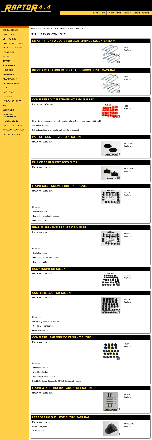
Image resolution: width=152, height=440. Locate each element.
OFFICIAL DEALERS (11, 134)
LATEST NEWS (9, 34)
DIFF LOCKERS (9, 39)
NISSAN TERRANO (11, 83)
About (103, 13)
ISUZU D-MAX (9, 92)
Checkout (127, 13)
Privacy (111, 13)
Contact (137, 13)
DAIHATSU (7, 97)
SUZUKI (6, 57)
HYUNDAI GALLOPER (12, 101)
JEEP (5, 88)
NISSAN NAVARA (10, 79)
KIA (4, 106)
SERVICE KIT (8, 110)
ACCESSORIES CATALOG (14, 130)
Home (95, 13)
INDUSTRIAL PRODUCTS (13, 48)
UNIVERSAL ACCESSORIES (9, 115)
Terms (118, 13)
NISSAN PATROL (10, 74)
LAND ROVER (9, 52)
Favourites (146, 13)
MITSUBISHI (8, 70)
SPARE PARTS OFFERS (13, 43)
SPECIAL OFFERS (10, 30)
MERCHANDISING (10, 121)
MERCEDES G (9, 66)
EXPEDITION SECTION (12, 125)
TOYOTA (6, 61)
